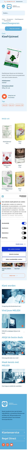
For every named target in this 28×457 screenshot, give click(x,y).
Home (3, 19)
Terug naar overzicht (13, 28)
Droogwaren (10, 19)
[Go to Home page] (13, 6)
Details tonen (19, 244)
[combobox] (13, 13)
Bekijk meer (13, 275)
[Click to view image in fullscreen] (13, 53)
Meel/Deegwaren (19, 19)
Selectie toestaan (14, 254)
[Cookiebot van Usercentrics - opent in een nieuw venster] (19, 196)
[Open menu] (3, 7)
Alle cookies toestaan (14, 249)
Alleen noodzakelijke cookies (14, 259)
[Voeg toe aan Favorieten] (9, 96)
